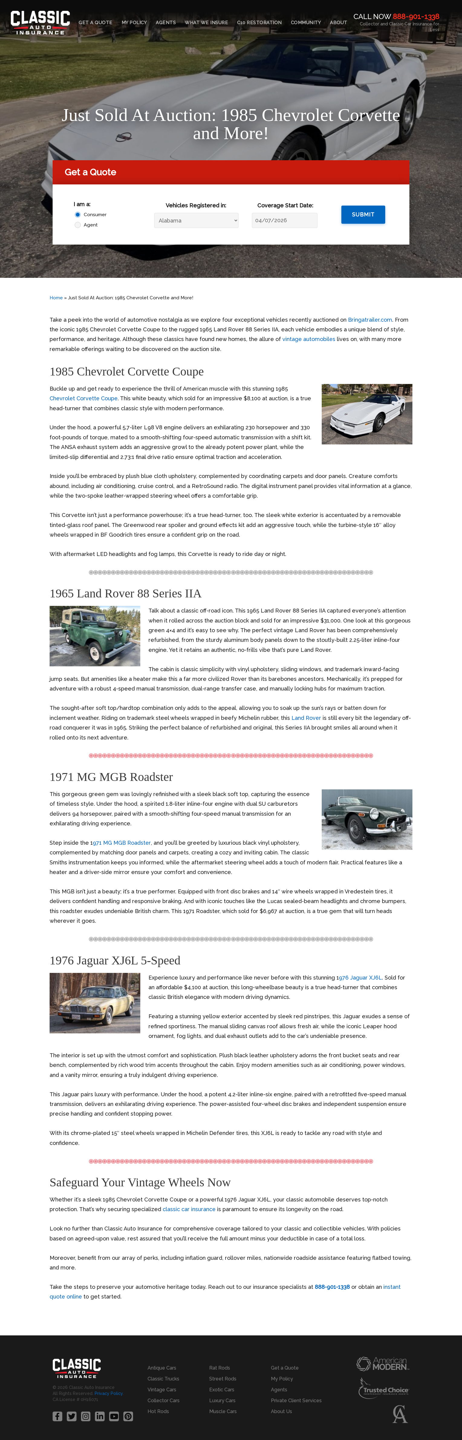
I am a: (81, 204)
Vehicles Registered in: (196, 205)
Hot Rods (158, 1411)
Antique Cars (162, 1368)
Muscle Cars (223, 1411)
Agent (91, 225)
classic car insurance (189, 1209)
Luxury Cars (222, 1400)
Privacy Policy (109, 1393)
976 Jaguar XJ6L (360, 977)
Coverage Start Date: (285, 205)
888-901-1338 (416, 16)
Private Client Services (296, 1400)
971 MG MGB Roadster (122, 843)
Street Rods (222, 1379)
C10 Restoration (259, 22)
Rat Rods (219, 1368)
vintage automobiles (309, 339)
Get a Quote (95, 22)
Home (56, 298)
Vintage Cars (162, 1390)
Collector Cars (164, 1400)
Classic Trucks (163, 1379)
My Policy (134, 22)
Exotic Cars (221, 1390)
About (338, 22)
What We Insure (206, 22)
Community (306, 22)
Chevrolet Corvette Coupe (85, 398)
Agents (166, 22)
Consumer (95, 214)
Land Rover (306, 718)
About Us (281, 1411)
